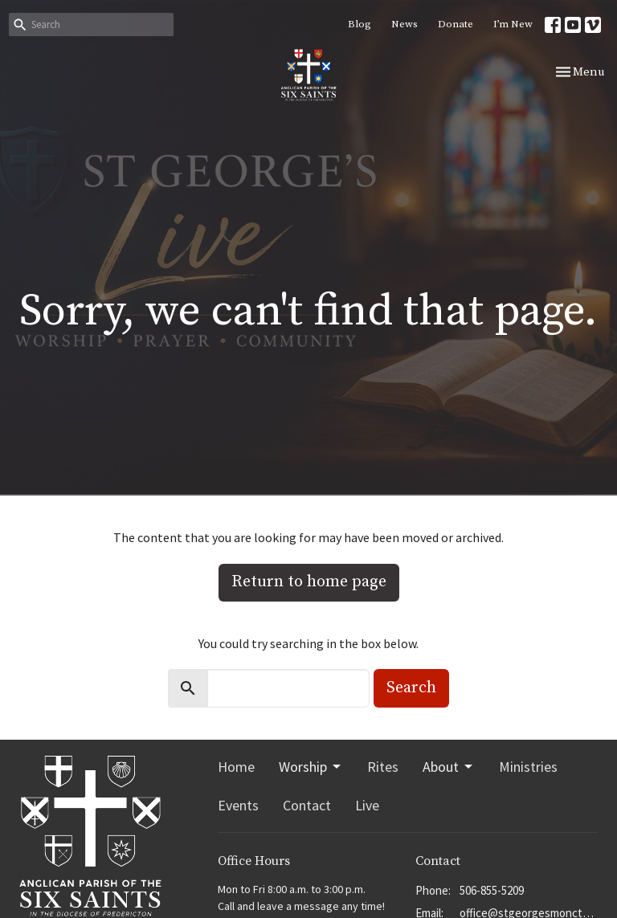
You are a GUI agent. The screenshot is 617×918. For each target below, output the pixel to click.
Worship (311, 766)
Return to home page (308, 582)
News (404, 24)
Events (238, 805)
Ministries (528, 766)
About (449, 766)
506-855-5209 (492, 890)
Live (367, 805)
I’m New (513, 24)
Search (411, 688)
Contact (307, 805)
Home (236, 766)
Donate (455, 24)
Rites (382, 766)
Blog (359, 24)
